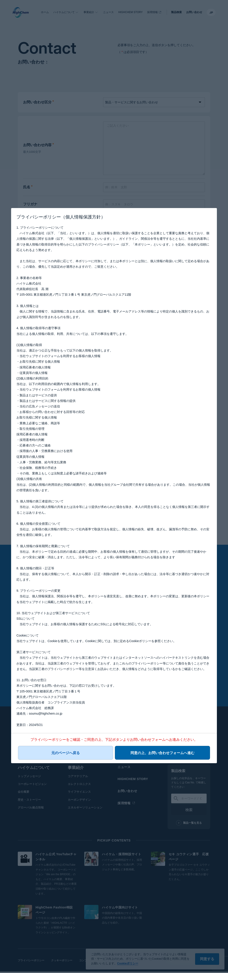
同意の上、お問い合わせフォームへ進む (155, 755)
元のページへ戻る (73, 755)
